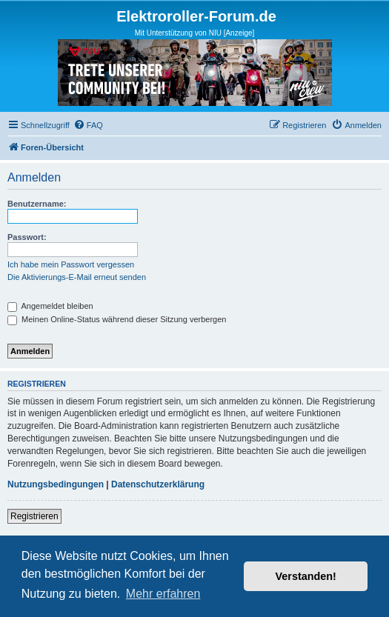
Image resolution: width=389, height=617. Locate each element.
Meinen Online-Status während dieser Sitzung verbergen (116, 319)
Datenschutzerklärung (158, 484)
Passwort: (27, 237)
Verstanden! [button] (306, 576)
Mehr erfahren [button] (163, 593)
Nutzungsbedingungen (55, 484)
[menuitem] (88, 125)
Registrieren (34, 516)
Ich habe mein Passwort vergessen (70, 264)
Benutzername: (36, 203)
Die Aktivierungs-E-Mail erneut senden (76, 277)
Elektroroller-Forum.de (196, 16)
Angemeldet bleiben (50, 305)
